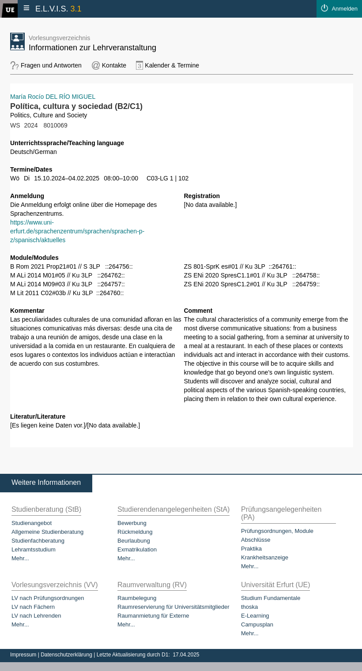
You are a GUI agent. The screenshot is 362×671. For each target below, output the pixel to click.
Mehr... (20, 558)
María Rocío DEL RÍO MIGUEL (52, 96)
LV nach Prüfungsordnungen (47, 598)
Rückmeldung (135, 532)
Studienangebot (31, 523)
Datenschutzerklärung (67, 655)
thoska (249, 607)
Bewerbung (132, 523)
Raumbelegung (136, 598)
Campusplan (257, 624)
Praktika (251, 548)
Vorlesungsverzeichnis (59, 37)
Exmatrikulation (137, 549)
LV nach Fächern (33, 607)
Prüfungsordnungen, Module (277, 531)
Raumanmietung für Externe (153, 615)
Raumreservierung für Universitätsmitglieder (173, 607)
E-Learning (255, 615)
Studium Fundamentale (270, 598)
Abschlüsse (255, 539)
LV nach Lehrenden (36, 615)
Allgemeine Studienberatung (47, 532)
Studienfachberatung (37, 540)
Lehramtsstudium (33, 549)
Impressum (24, 655)
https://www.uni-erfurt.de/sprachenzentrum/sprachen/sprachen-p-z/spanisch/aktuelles (77, 231)
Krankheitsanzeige (264, 557)
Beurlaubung (133, 540)
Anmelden (345, 8)
